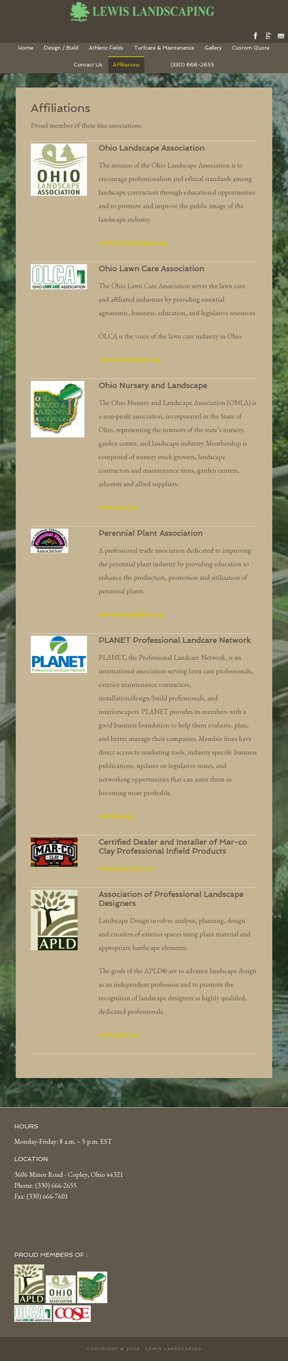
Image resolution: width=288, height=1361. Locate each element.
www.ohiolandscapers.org (133, 242)
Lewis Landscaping (144, 11)
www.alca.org (116, 816)
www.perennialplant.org (131, 614)
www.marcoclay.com (126, 868)
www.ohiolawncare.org (129, 359)
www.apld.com (118, 1034)
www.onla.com (118, 507)
